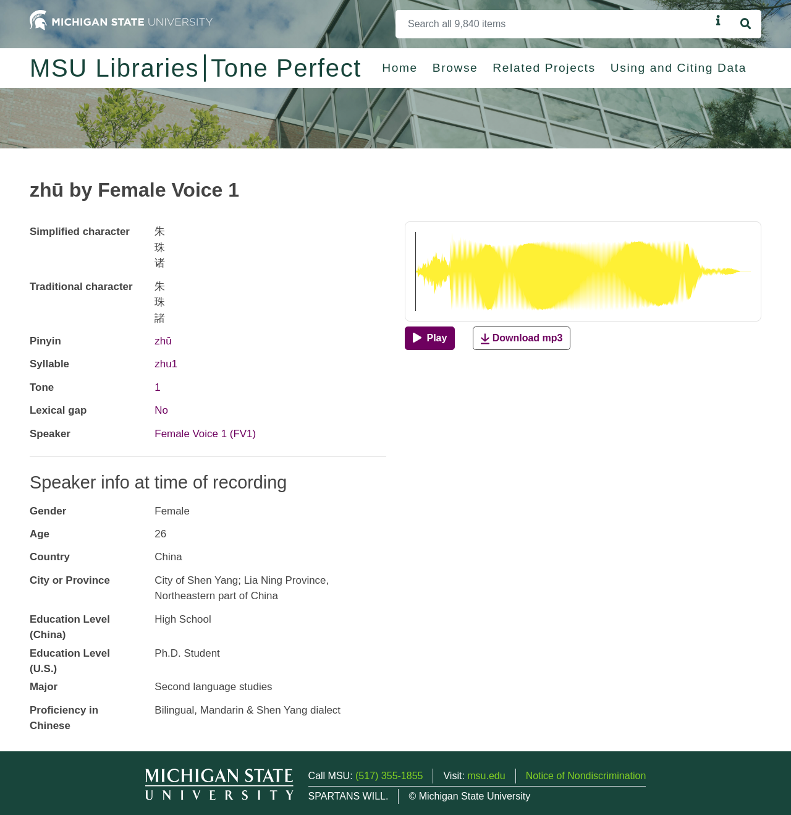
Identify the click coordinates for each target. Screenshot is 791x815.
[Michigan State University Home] (121, 19)
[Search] (553, 24)
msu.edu (486, 775)
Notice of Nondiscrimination (586, 775)
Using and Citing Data (679, 67)
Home (400, 67)
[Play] (430, 338)
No (161, 410)
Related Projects (544, 67)
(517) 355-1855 (389, 775)
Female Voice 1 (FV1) (205, 434)
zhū (162, 341)
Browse (455, 67)
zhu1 (165, 364)
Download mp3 (521, 338)
